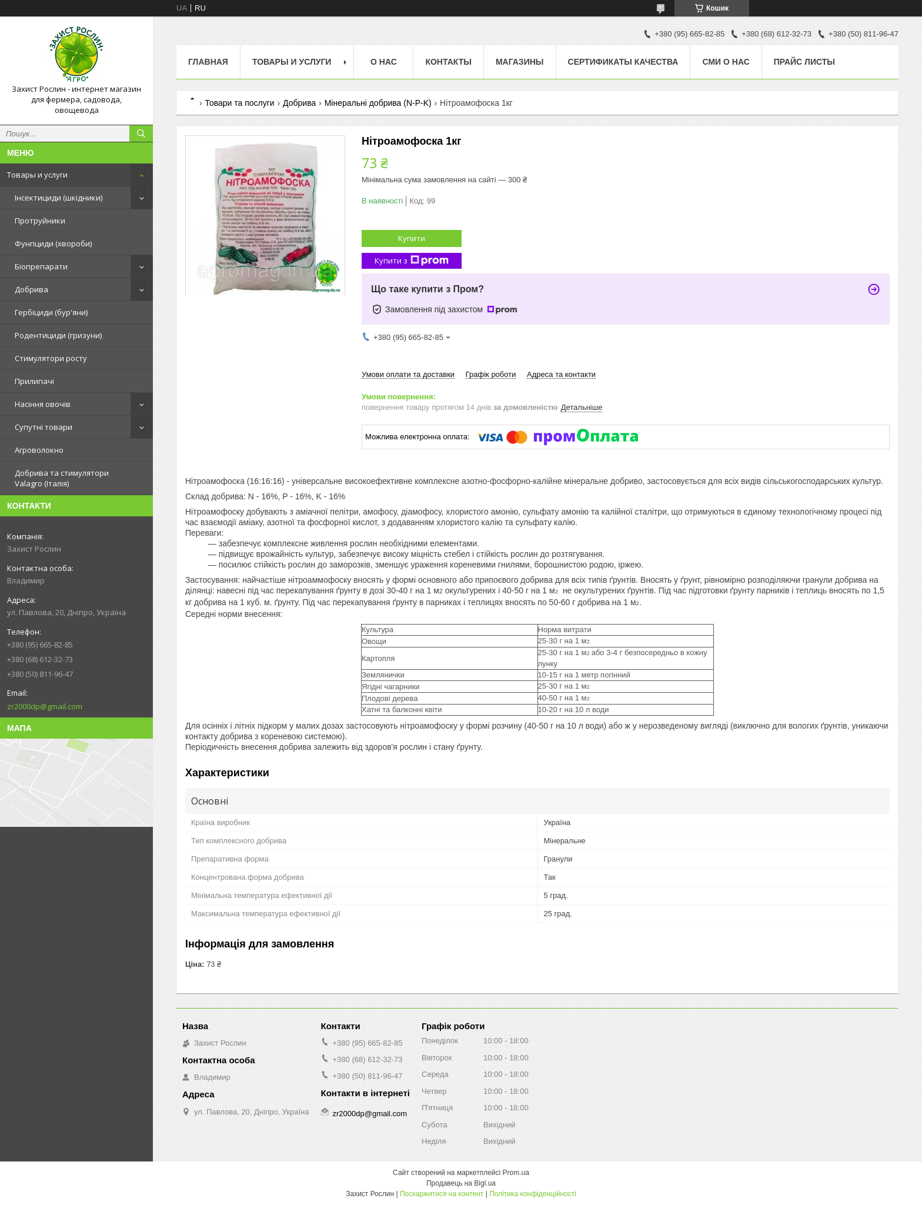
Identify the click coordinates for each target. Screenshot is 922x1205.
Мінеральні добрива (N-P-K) (378, 103)
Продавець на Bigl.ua (461, 1183)
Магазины (520, 61)
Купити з (412, 260)
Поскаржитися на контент (441, 1194)
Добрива (31, 289)
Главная (208, 61)
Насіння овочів (43, 404)
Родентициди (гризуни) (58, 335)
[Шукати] (141, 133)
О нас (383, 61)
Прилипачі (34, 381)
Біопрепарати (41, 266)
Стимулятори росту (51, 358)
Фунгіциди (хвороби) (53, 243)
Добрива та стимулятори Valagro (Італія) (62, 478)
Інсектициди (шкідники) (58, 197)
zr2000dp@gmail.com (44, 706)
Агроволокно (39, 450)
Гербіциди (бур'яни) (51, 312)
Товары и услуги (37, 174)
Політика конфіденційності (532, 1194)
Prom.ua (516, 1173)
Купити (411, 238)
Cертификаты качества (623, 61)
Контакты (448, 61)
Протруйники (40, 220)
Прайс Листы (804, 61)
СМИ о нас (725, 61)
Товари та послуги (239, 103)
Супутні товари (43, 427)
